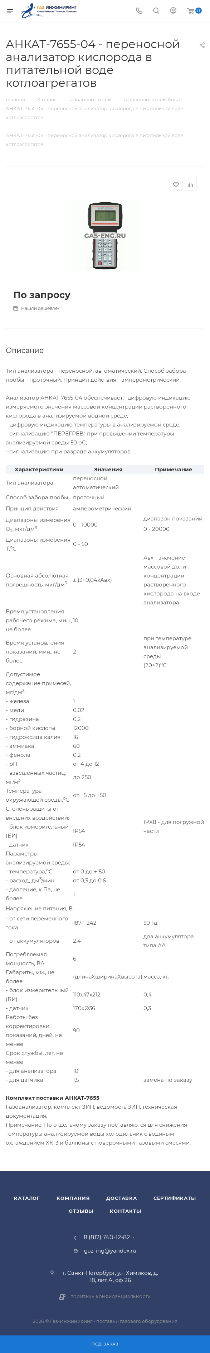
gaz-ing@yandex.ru (110, 1250)
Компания (73, 1198)
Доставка (121, 1198)
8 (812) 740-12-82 (107, 1237)
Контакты (125, 1211)
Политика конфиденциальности (110, 1297)
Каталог (27, 1198)
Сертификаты (174, 1198)
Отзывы (81, 1211)
